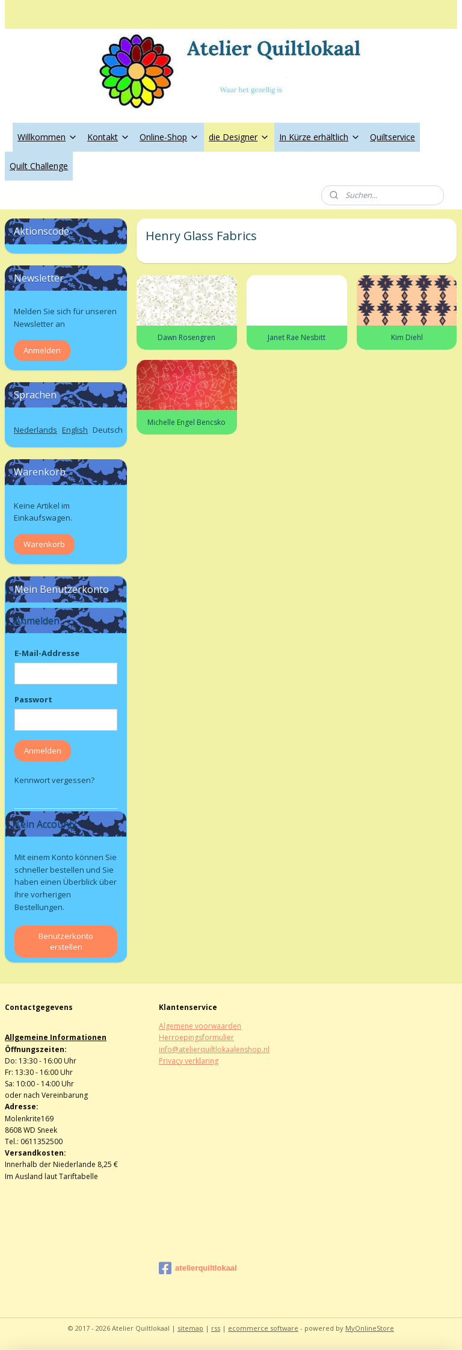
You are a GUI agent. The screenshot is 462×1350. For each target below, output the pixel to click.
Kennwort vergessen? (54, 780)
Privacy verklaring (188, 1061)
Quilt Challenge (39, 166)
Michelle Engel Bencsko (187, 422)
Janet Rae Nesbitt (297, 338)
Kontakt (108, 137)
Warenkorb (44, 544)
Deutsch (108, 429)
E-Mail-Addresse (46, 653)
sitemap (190, 1328)
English (75, 429)
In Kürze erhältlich (319, 137)
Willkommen (47, 137)
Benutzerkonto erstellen (65, 941)
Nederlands (35, 429)
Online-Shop (169, 137)
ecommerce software (263, 1328)
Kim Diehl (407, 338)
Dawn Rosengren (187, 338)
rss (215, 1328)
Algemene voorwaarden (200, 1026)
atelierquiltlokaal (198, 1268)
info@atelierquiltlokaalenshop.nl (214, 1049)
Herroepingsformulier (196, 1037)
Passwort (33, 699)
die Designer (239, 137)
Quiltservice (392, 137)
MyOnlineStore (369, 1328)
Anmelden (42, 350)
